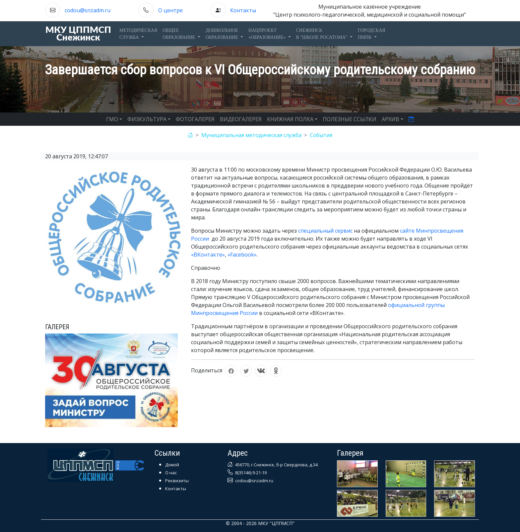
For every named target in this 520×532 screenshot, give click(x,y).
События (321, 135)
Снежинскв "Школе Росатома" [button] (322, 34)
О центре (170, 10)
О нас (171, 473)
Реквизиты (177, 481)
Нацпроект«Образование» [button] (267, 34)
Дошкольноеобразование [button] (222, 34)
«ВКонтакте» (208, 254)
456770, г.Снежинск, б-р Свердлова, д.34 (276, 465)
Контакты (243, 10)
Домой (172, 465)
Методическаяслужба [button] (138, 34)
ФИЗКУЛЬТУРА (146, 119)
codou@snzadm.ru (87, 10)
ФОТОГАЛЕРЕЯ (195, 119)
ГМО (112, 119)
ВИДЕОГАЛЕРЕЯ (241, 119)
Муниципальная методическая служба (251, 135)
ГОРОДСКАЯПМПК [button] (371, 34)
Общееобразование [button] (179, 34)
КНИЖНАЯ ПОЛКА (290, 119)
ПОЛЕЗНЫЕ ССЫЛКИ (349, 119)
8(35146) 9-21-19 (250, 473)
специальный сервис (325, 230)
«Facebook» (242, 254)
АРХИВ (390, 119)
